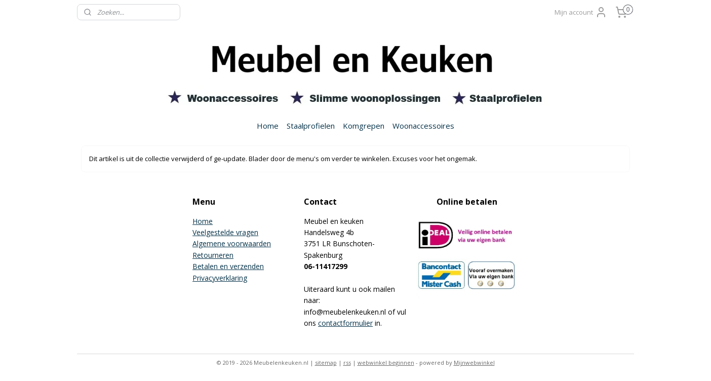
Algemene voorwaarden (231, 243)
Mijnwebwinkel (474, 362)
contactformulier (345, 323)
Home (268, 126)
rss (347, 362)
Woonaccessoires (423, 126)
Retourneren (212, 255)
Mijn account (581, 12)
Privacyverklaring (219, 278)
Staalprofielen (311, 126)
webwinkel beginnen (386, 362)
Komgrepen (363, 126)
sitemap (326, 362)
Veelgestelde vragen (225, 232)
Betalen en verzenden (228, 266)
